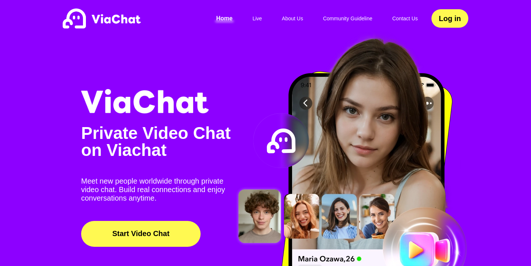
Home (224, 18)
